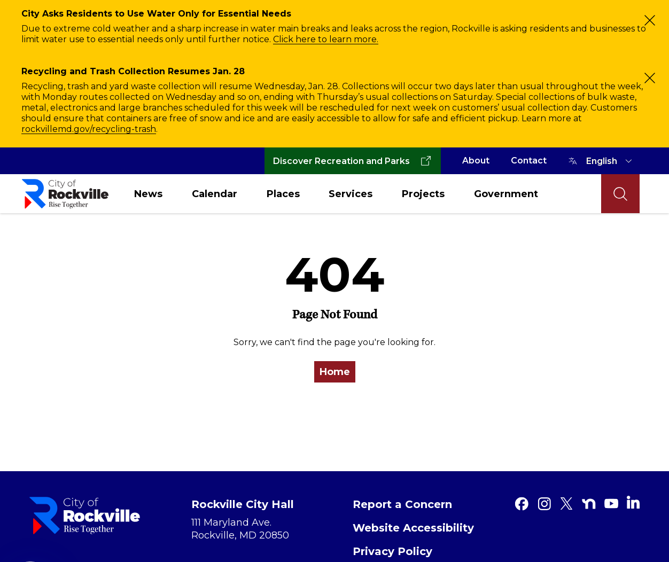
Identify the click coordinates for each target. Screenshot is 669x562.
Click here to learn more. (325, 39)
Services (350, 194)
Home (335, 372)
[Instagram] (544, 504)
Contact (529, 160)
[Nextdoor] (589, 504)
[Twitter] (566, 504)
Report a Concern (402, 504)
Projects (423, 194)
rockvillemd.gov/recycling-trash (88, 129)
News (148, 194)
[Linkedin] (633, 502)
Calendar (214, 194)
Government (506, 194)
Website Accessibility (413, 527)
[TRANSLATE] (611, 160)
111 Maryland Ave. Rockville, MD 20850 (240, 529)
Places (283, 194)
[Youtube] (611, 504)
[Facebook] (521, 504)
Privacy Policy (392, 551)
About (475, 160)
